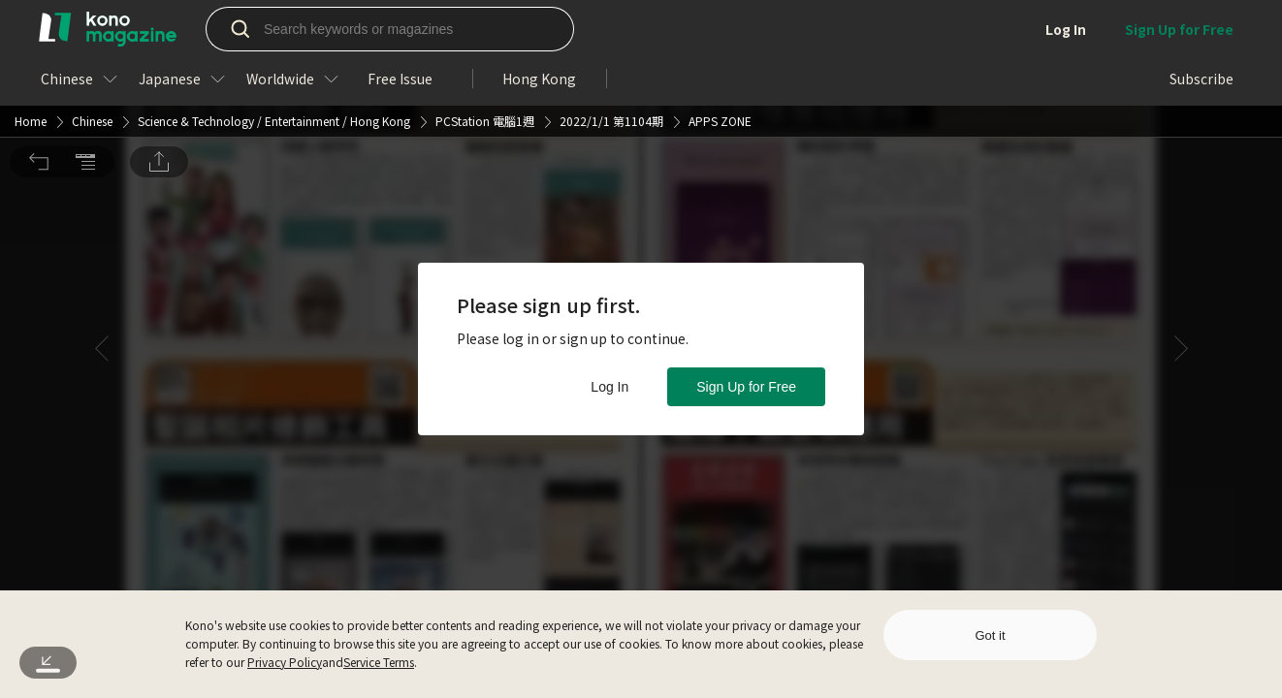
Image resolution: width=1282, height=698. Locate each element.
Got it (990, 635)
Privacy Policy (284, 661)
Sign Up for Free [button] (746, 387)
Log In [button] (609, 387)
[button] (39, 27)
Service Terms (378, 661)
